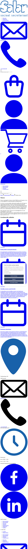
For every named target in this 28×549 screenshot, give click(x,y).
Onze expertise (5, 186)
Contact (4, 527)
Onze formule (5, 187)
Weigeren (14, 279)
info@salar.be (3, 398)
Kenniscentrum (6, 20)
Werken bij (5, 19)
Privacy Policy (5, 532)
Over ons (4, 18)
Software (4, 188)
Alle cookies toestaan (14, 282)
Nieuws (12, 195)
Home (1, 195)
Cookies (4, 531)
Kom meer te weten (7, 272)
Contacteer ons (5, 189)
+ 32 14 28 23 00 (14, 55)
